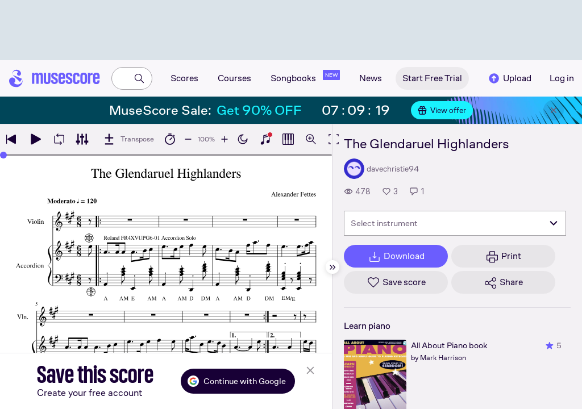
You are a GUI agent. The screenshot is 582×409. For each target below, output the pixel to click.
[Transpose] (128, 139)
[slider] (3, 155)
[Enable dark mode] (242, 139)
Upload (509, 78)
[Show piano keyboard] (265, 139)
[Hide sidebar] (332, 267)
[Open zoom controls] (311, 139)
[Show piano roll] (288, 139)
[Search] (139, 78)
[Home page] (54, 78)
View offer (442, 110)
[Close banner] (553, 110)
